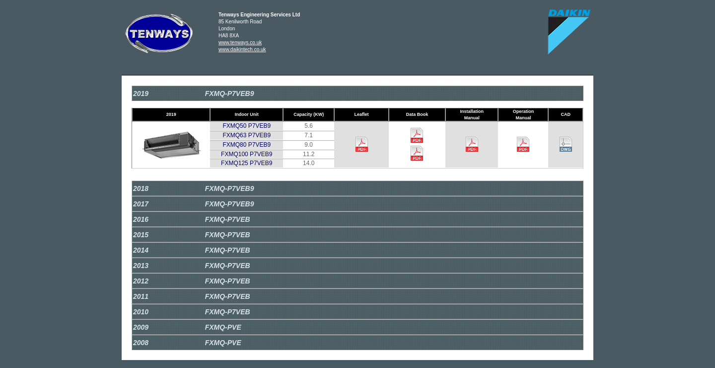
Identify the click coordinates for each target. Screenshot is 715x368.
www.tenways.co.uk (240, 42)
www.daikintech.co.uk (242, 49)
